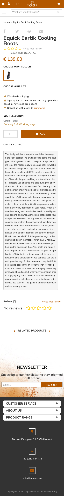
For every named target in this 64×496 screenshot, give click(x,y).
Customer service (21, 404)
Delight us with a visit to (24, 108)
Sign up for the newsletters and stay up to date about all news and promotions (31, 102)
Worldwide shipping (16, 96)
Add (40, 134)
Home (6, 22)
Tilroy (54, 491)
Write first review (32, 48)
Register (51, 384)
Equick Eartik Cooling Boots (27, 22)
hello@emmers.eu (32, 478)
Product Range (19, 417)
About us (14, 410)
